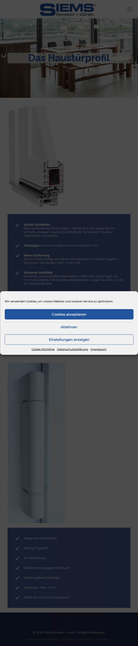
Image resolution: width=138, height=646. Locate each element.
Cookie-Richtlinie (43, 349)
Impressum (98, 349)
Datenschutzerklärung (72, 349)
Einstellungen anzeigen (69, 339)
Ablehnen (69, 327)
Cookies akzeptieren (69, 314)
